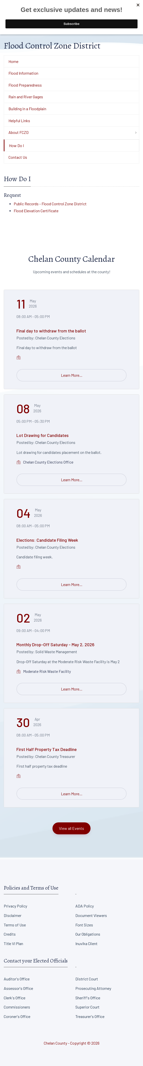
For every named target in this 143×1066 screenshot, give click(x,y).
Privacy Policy (15, 906)
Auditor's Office (17, 978)
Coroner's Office (17, 1016)
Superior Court (87, 1007)
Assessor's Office (18, 988)
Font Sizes (84, 924)
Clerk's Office (14, 997)
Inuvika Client (86, 943)
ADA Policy (84, 906)
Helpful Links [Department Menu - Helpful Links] (19, 120)
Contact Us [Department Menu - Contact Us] (17, 157)
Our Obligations (87, 934)
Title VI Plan (13, 943)
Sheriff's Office (87, 997)
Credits (10, 934)
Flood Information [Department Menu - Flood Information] (23, 73)
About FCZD (18, 132)
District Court (86, 978)
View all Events (71, 828)
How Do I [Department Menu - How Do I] (16, 145)
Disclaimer (12, 915)
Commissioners (17, 1007)
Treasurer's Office (89, 1016)
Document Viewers (91, 915)
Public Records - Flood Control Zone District (50, 203)
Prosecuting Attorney (93, 988)
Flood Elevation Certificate (36, 210)
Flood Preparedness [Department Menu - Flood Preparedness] (25, 85)
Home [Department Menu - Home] (13, 61)
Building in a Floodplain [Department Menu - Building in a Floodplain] (27, 108)
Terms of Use (15, 924)
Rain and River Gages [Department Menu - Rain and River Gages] (25, 96)
